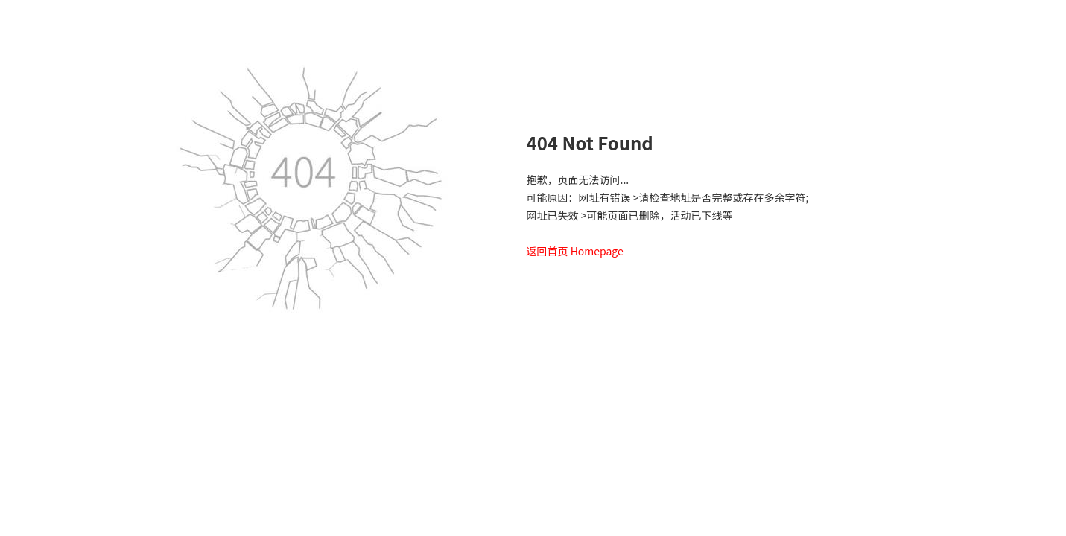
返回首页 (547, 250)
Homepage (597, 250)
